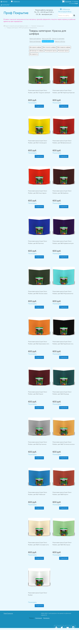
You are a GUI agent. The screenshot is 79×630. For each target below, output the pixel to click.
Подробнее (39, 106)
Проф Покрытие (8, 613)
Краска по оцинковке (58, 38)
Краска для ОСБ (46, 38)
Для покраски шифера (63, 47)
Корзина (68, 1)
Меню (4, 2)
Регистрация (62, 11)
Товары (31, 618)
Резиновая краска (63, 50)
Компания (38, 618)
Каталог (5, 5)
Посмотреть (32, 103)
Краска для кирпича (35, 38)
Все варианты (34, 54)
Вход (69, 11)
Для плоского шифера (49, 47)
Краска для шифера (48, 41)
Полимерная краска (50, 50)
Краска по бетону (60, 41)
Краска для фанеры (35, 41)
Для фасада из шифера (36, 50)
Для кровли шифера (35, 47)
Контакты (46, 618)
